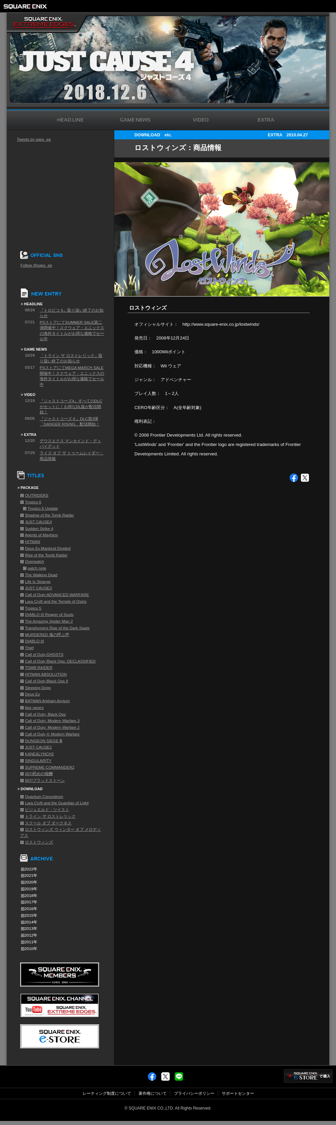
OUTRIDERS (36, 495)
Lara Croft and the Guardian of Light (56, 803)
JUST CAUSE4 (38, 522)
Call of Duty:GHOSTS (44, 654)
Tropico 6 (33, 502)
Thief (29, 647)
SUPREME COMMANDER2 (49, 767)
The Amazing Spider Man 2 (49, 621)
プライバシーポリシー (194, 1093)
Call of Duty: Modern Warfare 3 (52, 720)
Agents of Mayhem (41, 535)
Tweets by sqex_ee (34, 139)
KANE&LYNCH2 (39, 754)
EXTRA (275, 134)
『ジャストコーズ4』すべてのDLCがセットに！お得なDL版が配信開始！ (71, 406)
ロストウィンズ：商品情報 (177, 148)
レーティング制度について (107, 1093)
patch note (37, 568)
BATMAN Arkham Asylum (47, 701)
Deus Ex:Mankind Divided (47, 548)
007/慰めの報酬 (39, 773)
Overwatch (34, 561)
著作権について (152, 1093)
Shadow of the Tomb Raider (49, 515)
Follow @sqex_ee (36, 265)
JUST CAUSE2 (38, 747)
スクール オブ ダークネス (48, 823)
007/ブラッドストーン (45, 780)
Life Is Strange (37, 581)
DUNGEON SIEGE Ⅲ (43, 740)
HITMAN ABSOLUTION (46, 674)
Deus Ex (32, 694)
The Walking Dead (41, 575)
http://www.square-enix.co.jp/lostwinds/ (220, 324)
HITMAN (32, 541)
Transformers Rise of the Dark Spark (57, 628)
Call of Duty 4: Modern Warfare (52, 734)
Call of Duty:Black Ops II (46, 681)
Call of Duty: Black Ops (45, 714)
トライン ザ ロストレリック (50, 816)
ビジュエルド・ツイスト (47, 809)
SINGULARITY (38, 760)
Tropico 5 (33, 608)
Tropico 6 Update (43, 508)
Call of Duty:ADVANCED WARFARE (57, 594)
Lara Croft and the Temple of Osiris (55, 601)
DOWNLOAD (147, 134)
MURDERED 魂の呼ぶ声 (47, 634)
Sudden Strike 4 (39, 528)
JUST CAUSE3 (38, 588)
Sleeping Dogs (38, 687)
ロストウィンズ (39, 842)
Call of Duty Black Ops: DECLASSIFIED (60, 661)
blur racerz (34, 707)
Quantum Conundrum (44, 796)
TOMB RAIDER (38, 667)
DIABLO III (34, 641)
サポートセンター (238, 1093)
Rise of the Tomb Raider (46, 555)
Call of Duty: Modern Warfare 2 (52, 727)
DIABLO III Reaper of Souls (49, 614)
